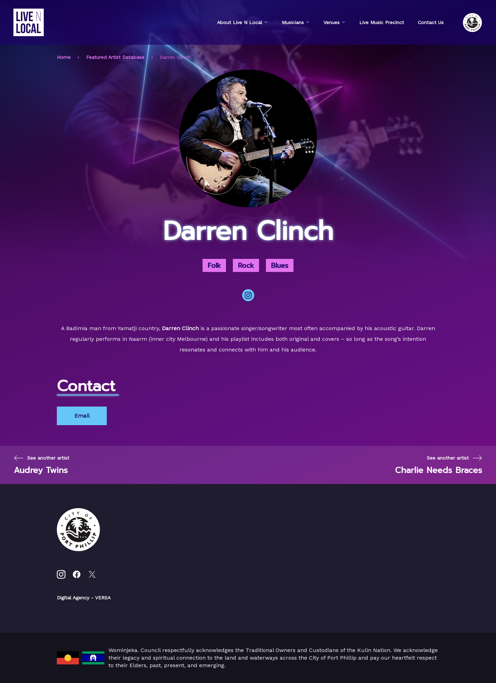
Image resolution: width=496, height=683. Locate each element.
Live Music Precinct (381, 22)
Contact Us (431, 22)
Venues (334, 22)
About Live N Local (242, 22)
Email (82, 415)
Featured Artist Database (115, 57)
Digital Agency (73, 597)
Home (64, 57)
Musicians (296, 22)
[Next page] (438, 465)
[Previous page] (41, 465)
